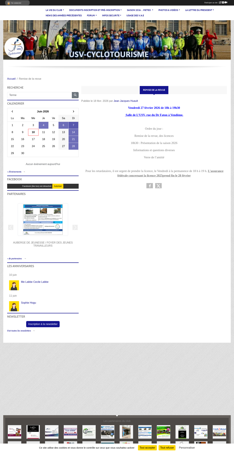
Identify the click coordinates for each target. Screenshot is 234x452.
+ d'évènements (14, 171)
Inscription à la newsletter (43, 324)
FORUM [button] (91, 15)
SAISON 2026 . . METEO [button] (139, 10)
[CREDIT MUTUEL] (219, 431)
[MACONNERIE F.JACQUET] (70, 431)
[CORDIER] (51, 431)
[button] (10, 227)
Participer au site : (215, 2)
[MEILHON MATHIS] (14, 431)
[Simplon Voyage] (107, 431)
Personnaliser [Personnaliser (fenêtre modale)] (187, 447)
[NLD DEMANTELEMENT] (182, 431)
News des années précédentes (64, 15)
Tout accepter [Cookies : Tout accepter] (147, 447)
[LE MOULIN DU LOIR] (163, 431)
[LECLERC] (201, 431)
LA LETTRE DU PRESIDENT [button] (198, 10)
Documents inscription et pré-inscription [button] (94, 10)
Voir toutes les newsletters (19, 330)
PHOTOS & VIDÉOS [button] (168, 10)
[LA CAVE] (33, 431)
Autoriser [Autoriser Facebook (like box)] (58, 186)
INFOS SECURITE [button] (110, 15)
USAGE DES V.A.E (135, 15)
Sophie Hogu (28, 302)
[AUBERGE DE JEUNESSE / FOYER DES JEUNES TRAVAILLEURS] (145, 431)
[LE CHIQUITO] (126, 431)
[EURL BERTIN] (89, 431)
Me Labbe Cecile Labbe (34, 281)
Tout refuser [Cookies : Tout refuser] (167, 447)
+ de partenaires (14, 258)
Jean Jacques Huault (126, 101)
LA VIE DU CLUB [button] (54, 10)
